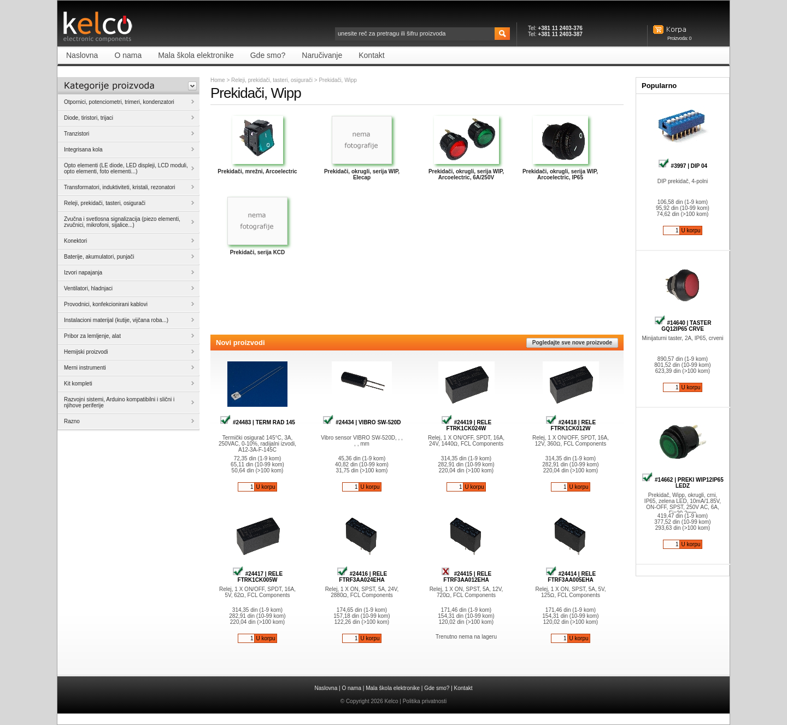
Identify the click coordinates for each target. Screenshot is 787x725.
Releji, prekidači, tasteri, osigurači (272, 80)
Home (217, 80)
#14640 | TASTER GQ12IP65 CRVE (683, 326)
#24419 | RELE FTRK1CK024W (466, 425)
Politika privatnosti (425, 701)
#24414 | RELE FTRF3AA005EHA (570, 577)
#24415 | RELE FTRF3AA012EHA (466, 577)
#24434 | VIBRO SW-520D (361, 422)
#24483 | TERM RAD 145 (257, 422)
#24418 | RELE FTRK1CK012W (570, 425)
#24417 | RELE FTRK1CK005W (257, 577)
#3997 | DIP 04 (682, 166)
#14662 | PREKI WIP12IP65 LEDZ (682, 483)
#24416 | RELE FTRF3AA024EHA (362, 577)
